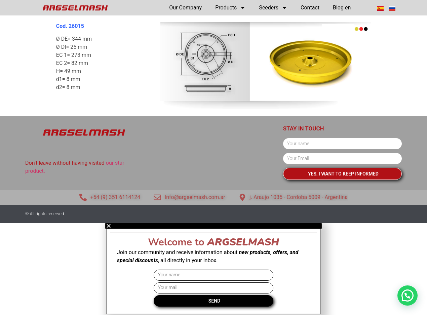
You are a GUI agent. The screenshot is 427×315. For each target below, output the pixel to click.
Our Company (185, 7)
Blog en (342, 7)
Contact (310, 7)
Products (230, 8)
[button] (407, 295)
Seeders (273, 8)
